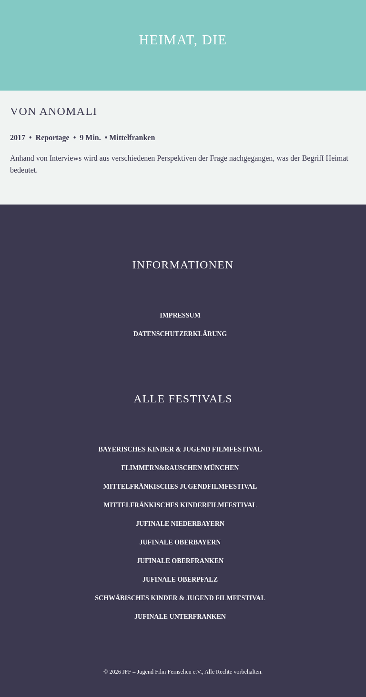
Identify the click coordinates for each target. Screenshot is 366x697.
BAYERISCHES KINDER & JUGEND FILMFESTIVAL (180, 449)
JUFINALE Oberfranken (180, 560)
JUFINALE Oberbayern (180, 542)
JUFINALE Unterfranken (180, 616)
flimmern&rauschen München (180, 468)
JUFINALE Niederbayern (180, 523)
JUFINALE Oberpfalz (180, 579)
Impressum (180, 315)
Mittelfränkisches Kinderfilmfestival (179, 505)
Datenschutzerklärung (180, 334)
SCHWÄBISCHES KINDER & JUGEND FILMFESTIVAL (180, 598)
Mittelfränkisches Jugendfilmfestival (180, 486)
